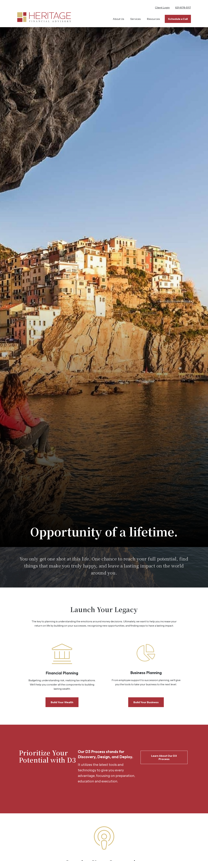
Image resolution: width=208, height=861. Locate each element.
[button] (118, 19)
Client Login (162, 7)
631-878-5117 (183, 7)
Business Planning (146, 672)
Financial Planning (62, 672)
